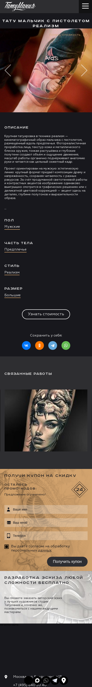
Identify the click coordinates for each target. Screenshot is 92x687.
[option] (46, 192)
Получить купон (67, 561)
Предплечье (15, 249)
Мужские (12, 227)
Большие (12, 295)
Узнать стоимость (46, 314)
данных (45, 550)
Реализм (12, 272)
